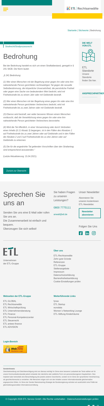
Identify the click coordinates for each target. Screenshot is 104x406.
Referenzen (59, 262)
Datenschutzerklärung (64, 275)
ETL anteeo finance (12, 324)
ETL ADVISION (10, 327)
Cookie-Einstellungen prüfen (67, 281)
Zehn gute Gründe (62, 259)
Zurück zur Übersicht (16, 171)
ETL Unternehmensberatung (16, 311)
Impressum (59, 272)
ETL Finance (9, 314)
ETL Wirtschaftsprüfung (14, 307)
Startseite (72, 30)
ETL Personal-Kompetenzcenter (18, 317)
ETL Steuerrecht (11, 320)
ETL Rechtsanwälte (12, 304)
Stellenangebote (61, 268)
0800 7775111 (62, 207)
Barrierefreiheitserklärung (66, 278)
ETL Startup (59, 304)
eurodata (58, 307)
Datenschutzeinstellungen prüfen (82, 399)
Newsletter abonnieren (88, 213)
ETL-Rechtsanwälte (63, 255)
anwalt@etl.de (60, 214)
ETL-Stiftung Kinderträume (66, 314)
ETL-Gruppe (60, 265)
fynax (56, 301)
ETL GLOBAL (9, 301)
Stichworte (83, 30)
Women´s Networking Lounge (68, 311)
